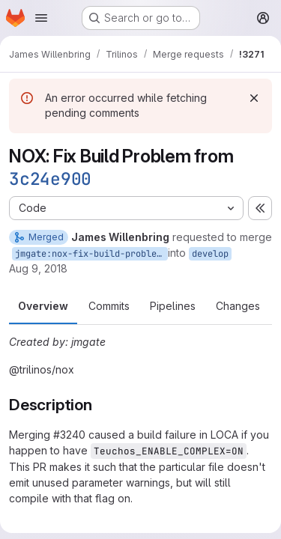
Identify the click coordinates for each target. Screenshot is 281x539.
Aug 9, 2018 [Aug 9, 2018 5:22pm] (38, 268)
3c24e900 (50, 179)
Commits (109, 305)
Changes (238, 305)
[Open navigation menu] (41, 18)
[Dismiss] (254, 98)
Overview (43, 305)
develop (210, 254)
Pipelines (173, 305)
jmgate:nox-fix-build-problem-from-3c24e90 (91, 254)
